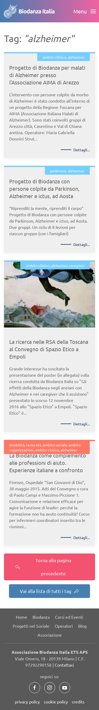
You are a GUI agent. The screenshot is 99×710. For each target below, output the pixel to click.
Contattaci (64, 664)
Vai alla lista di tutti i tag (49, 591)
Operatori (64, 625)
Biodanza (41, 617)
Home (21, 617)
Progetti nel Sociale (31, 625)
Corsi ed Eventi (69, 617)
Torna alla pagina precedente (43, 566)
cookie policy (56, 701)
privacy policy (27, 701)
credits (78, 701)
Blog (82, 625)
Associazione (49, 634)
